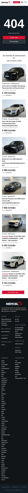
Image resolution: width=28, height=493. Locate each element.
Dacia (2, 388)
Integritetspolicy (6, 487)
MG (2, 436)
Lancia (3, 419)
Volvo (3, 479)
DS (2, 392)
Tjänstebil (4, 325)
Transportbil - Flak (20, 378)
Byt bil (17, 319)
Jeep (2, 411)
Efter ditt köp (23, 487)
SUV (16, 376)
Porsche (3, 452)
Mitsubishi (4, 440)
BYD (2, 376)
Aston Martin (5, 368)
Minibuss (17, 366)
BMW (2, 374)
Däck (16, 331)
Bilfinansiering (19, 327)
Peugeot (3, 448)
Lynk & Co (4, 427)
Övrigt (17, 368)
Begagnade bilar (6, 319)
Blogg (3, 344)
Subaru (3, 470)
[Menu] (22, 2)
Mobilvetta (4, 442)
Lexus (3, 423)
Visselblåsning (14, 487)
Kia (2, 415)
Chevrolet (4, 380)
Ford (2, 397)
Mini (2, 438)
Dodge (3, 390)
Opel (2, 446)
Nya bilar (4, 323)
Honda (3, 401)
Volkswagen (4, 477)
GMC (2, 399)
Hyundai (3, 403)
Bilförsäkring (19, 329)
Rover (3, 458)
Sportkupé (18, 374)
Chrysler (4, 382)
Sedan (16, 370)
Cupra (3, 386)
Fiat (2, 395)
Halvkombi (18, 362)
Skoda (3, 464)
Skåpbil (17, 372)
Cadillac (3, 378)
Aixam (3, 362)
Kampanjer (16, 2)
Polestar (4, 450)
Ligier (3, 425)
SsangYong (4, 468)
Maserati (3, 429)
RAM (2, 454)
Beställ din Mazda (6, 321)
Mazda (3, 433)
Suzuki (3, 472)
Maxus (3, 431)
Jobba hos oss (19, 343)
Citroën (3, 384)
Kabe (2, 413)
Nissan (3, 444)
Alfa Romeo (4, 364)
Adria (2, 360)
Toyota (3, 475)
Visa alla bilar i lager (14, 60)
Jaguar (3, 409)
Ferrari (3, 394)
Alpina (3, 366)
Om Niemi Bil (4, 338)
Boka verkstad (5, 331)
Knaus (3, 417)
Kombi (16, 364)
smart (3, 466)
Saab (2, 460)
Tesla (3, 473)
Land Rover (4, 421)
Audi (2, 370)
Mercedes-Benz (5, 434)
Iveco (2, 407)
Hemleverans (18, 337)
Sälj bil (17, 321)
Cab (16, 360)
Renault (3, 456)
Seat (2, 462)
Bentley (3, 372)
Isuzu (2, 405)
